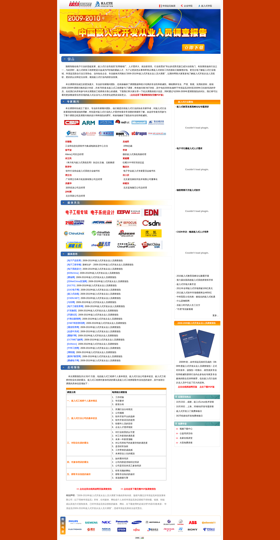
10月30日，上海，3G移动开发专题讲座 (195, 406)
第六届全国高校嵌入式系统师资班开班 (195, 280)
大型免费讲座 (186, 442)
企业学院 (188, 6)
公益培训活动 (186, 433)
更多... (215, 315)
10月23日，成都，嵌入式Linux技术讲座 (195, 402)
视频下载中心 (186, 429)
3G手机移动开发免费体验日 (189, 416)
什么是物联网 (183, 301)
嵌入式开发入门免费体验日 (189, 411)
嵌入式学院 (206, 6)
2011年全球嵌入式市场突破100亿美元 (195, 288)
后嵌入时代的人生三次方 (188, 305)
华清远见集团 (168, 6)
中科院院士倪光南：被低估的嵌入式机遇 (196, 296)
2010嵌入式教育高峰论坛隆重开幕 (193, 276)
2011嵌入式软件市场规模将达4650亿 (194, 292)
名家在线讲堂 (186, 438)
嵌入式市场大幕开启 (186, 284)
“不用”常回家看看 (185, 309)
